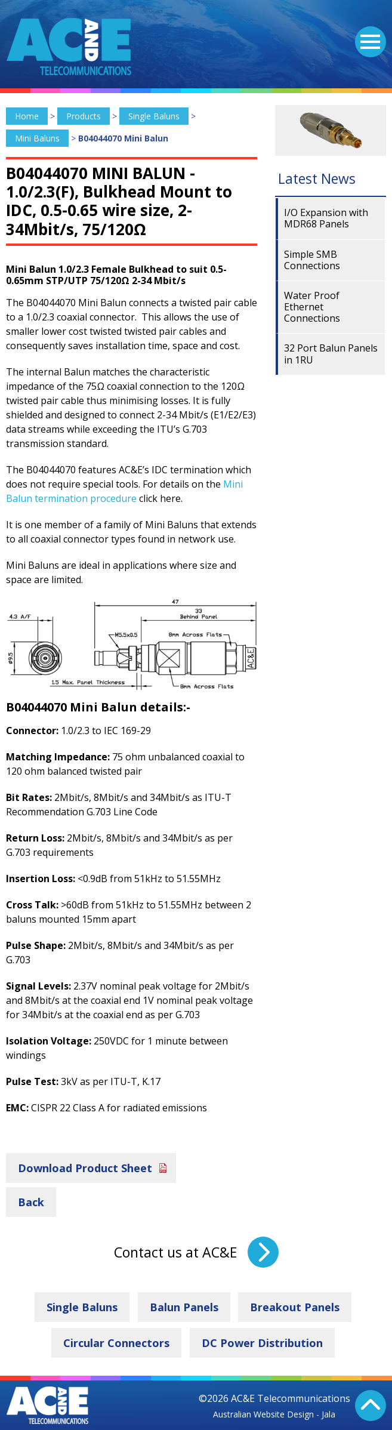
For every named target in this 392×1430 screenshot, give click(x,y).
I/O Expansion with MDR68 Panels (326, 218)
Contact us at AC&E (175, 1252)
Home (27, 116)
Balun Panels (184, 1307)
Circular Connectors (116, 1343)
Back (31, 1202)
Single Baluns (154, 116)
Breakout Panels (294, 1307)
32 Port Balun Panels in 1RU (331, 353)
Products (83, 116)
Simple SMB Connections (312, 260)
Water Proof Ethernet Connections (312, 307)
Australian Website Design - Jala (274, 1414)
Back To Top (370, 1405)
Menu (367, 34)
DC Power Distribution (262, 1343)
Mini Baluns (37, 138)
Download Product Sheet (85, 1168)
